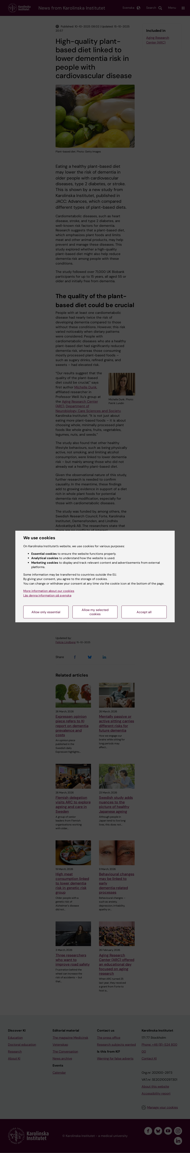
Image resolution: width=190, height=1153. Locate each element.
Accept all (144, 612)
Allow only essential (45, 612)
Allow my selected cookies (95, 612)
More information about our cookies (48, 591)
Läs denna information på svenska (47, 595)
